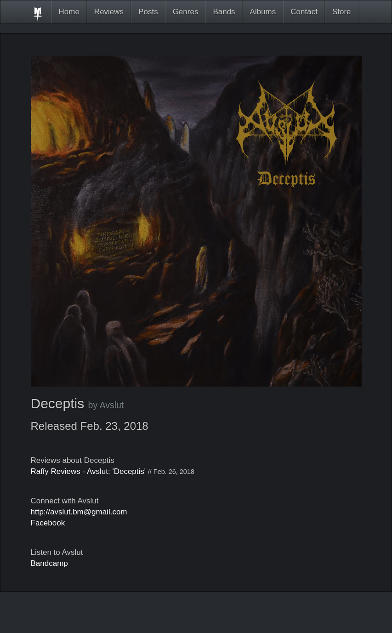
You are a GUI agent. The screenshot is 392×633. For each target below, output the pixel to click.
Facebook (48, 523)
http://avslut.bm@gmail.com (79, 512)
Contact (304, 11)
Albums (263, 11)
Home (69, 11)
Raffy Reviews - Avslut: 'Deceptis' (88, 471)
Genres (186, 11)
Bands (224, 11)
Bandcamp (49, 563)
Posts (148, 11)
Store (341, 11)
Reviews (109, 11)
